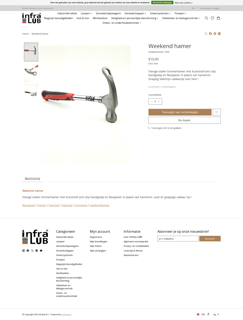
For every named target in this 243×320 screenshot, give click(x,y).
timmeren (81, 205)
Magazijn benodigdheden (58, 18)
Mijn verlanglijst (98, 250)
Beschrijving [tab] (32, 178)
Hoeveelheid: (155, 94)
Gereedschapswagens (108, 13)
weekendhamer (100, 205)
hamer (42, 205)
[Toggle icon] (206, 18)
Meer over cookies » (183, 3)
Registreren (96, 237)
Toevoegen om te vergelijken (164, 127)
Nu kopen (184, 120)
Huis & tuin (83, 18)
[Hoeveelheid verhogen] (159, 101)
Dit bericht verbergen (162, 3)
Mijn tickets (96, 246)
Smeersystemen (64, 255)
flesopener (28, 205)
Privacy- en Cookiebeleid (136, 246)
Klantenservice (131, 255)
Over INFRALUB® (133, 237)
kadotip (67, 205)
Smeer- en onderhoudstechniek (66, 294)
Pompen (60, 259)
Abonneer (210, 238)
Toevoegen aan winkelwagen (180, 112)
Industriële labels (67, 13)
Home (25, 33)
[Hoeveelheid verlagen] (152, 101)
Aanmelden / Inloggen (210, 8)
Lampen (60, 241)
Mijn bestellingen (98, 241)
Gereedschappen (65, 250)
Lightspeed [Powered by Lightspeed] (66, 314)
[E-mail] (178, 239)
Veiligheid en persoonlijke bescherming (69, 279)
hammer (54, 205)
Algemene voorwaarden (136, 241)
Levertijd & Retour (133, 250)
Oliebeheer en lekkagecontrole (64, 287)
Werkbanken (100, 18)
